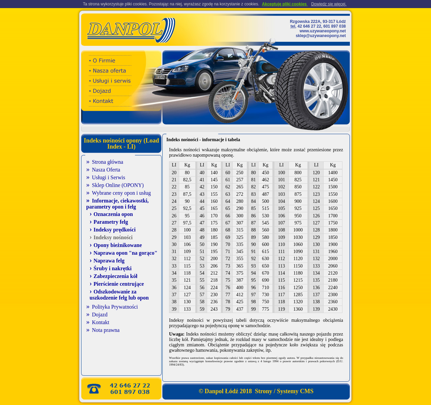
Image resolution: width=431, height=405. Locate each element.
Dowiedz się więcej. (328, 4)
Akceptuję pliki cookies (285, 4)
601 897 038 (334, 26)
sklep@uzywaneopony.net (321, 35)
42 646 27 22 (309, 26)
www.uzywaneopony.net (323, 31)
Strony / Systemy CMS (283, 391)
